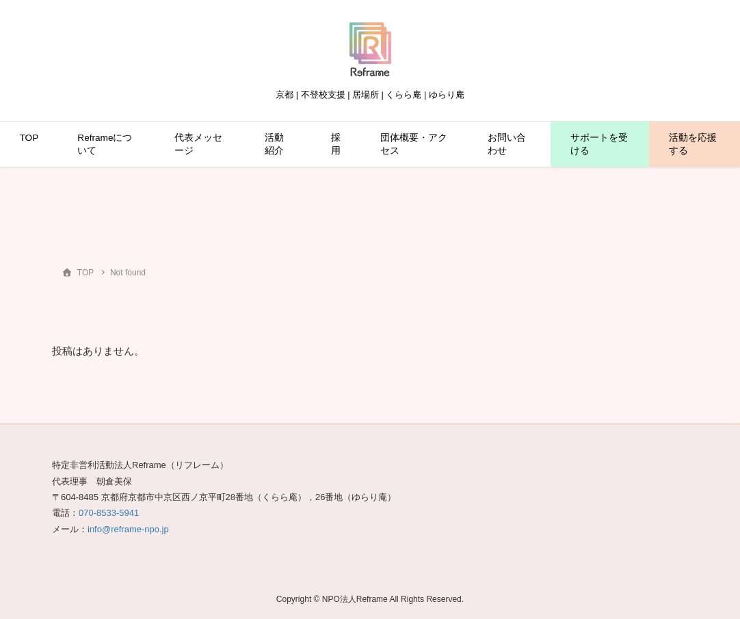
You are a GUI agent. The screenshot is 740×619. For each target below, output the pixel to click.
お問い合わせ (507, 144)
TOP (29, 138)
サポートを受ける (599, 144)
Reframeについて (104, 144)
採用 (336, 144)
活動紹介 (274, 144)
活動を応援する (693, 144)
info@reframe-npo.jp (128, 529)
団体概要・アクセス (413, 144)
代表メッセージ (198, 144)
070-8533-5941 (109, 513)
